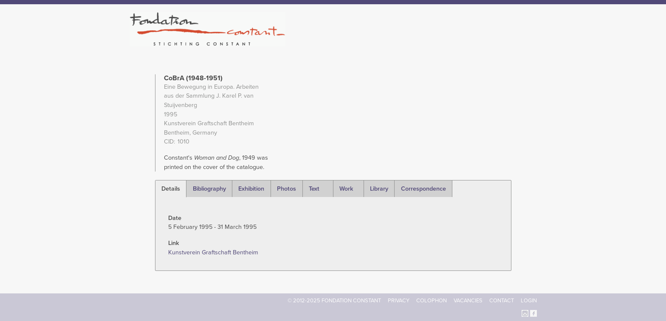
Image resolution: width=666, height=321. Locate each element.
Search (532, 42)
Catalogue (443, 42)
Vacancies (468, 300)
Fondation (370, 42)
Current (508, 42)
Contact (501, 300)
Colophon (431, 300)
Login (529, 300)
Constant (406, 42)
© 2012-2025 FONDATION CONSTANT (334, 300)
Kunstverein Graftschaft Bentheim (213, 252)
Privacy (398, 300)
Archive (477, 42)
